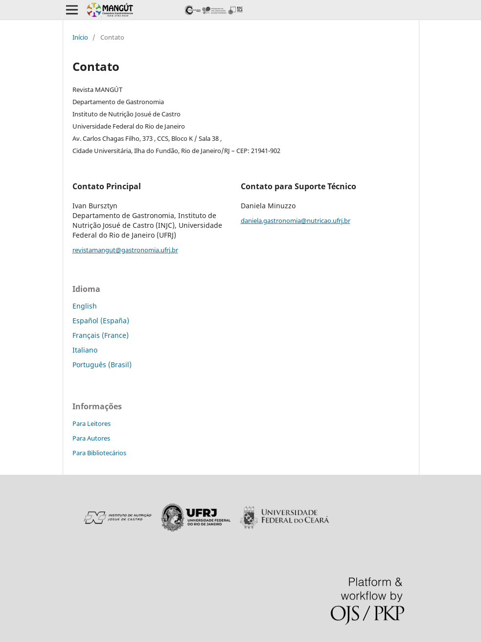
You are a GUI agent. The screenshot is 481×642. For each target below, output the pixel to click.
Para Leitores (91, 423)
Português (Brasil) (102, 364)
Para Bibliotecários (99, 452)
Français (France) (100, 335)
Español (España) (100, 320)
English (84, 305)
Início (80, 37)
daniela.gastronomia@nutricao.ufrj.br (295, 220)
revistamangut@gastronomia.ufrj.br (125, 249)
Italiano (84, 349)
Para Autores (91, 438)
